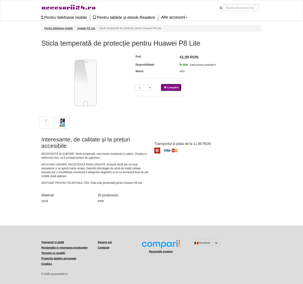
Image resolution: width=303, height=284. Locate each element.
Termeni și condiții (53, 253)
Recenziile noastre (161, 251)
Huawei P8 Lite (86, 28)
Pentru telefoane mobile (64, 17)
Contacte (104, 247)
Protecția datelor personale (58, 258)
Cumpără (171, 87)
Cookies (46, 263)
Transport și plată (52, 242)
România (202, 242)
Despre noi (105, 242)
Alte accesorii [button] (174, 17)
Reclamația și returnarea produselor (64, 247)
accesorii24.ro (68, 7)
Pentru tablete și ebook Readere (124, 17)
